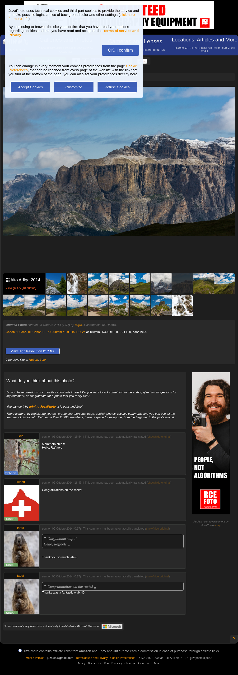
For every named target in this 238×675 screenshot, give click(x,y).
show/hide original (159, 436)
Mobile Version (35, 658)
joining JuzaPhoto (42, 406)
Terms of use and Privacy (92, 658)
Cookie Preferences (122, 658)
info (217, 525)
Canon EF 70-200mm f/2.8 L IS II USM (59, 332)
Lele (43, 359)
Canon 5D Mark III (18, 332)
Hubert (33, 359)
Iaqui (78, 325)
